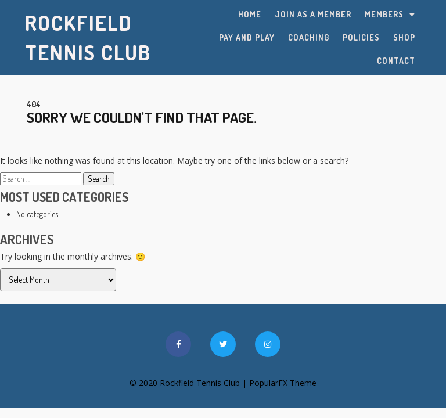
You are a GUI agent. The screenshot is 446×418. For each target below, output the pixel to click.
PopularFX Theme (282, 382)
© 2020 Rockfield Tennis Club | (189, 382)
